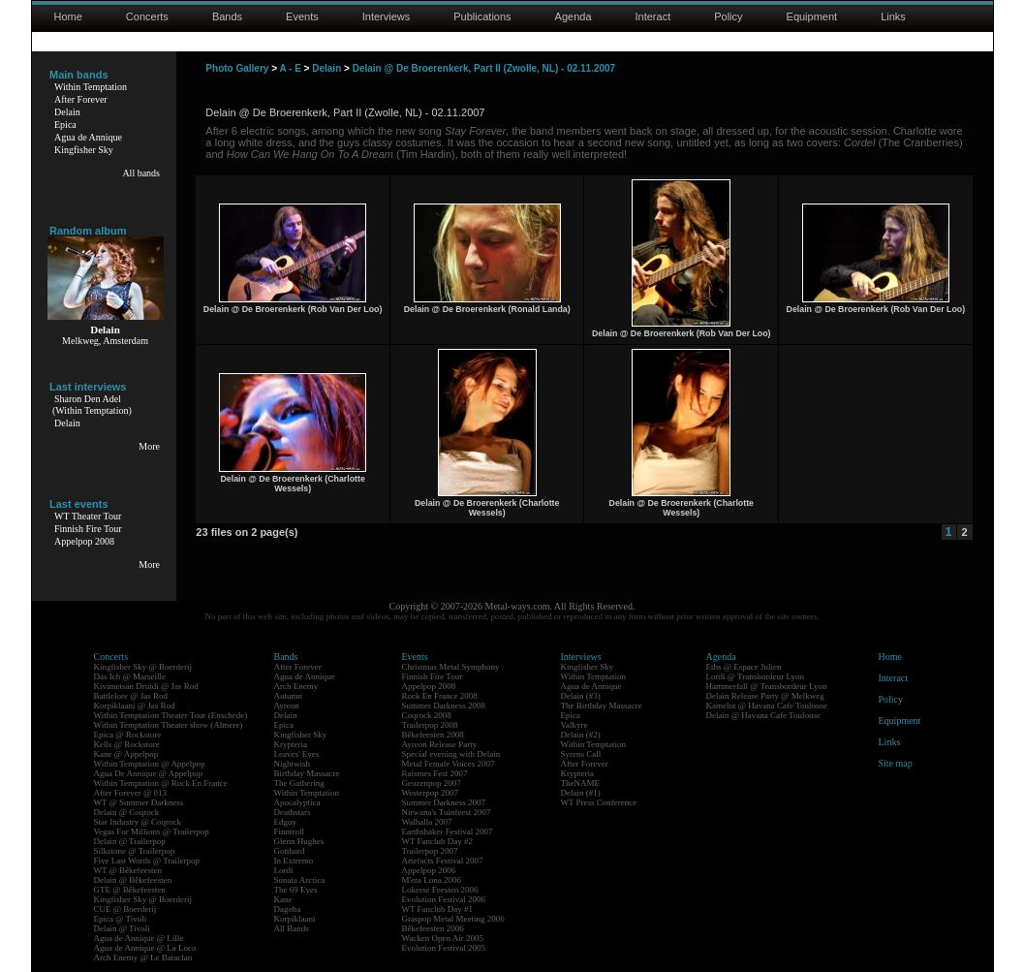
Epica (65, 124)
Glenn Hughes (299, 841)
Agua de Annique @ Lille (139, 938)
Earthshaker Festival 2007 (447, 831)
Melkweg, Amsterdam (105, 340)
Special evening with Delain (451, 754)
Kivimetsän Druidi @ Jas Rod (146, 686)
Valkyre (574, 725)
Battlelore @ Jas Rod (131, 696)
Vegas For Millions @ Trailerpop (151, 831)
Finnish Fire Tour (88, 528)
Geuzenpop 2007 (431, 783)
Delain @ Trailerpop (130, 841)
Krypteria (290, 744)
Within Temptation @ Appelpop (149, 763)
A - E (289, 68)
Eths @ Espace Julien (744, 667)
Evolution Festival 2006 (444, 899)
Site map (896, 763)
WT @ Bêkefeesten (128, 870)
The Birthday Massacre (601, 705)
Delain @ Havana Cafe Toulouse (763, 715)
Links (893, 16)
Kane (283, 899)
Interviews (386, 16)
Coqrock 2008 (426, 715)
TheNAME (581, 783)
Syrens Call (581, 754)
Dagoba (287, 909)
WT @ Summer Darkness (139, 802)
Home (68, 16)
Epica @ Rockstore (128, 734)
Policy (728, 16)
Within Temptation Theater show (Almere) (168, 725)
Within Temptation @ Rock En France (161, 783)
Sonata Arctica (300, 880)
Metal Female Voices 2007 (448, 763)
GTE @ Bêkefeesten (130, 889)
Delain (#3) (581, 696)
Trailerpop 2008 (430, 725)
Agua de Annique (88, 137)
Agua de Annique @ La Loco (145, 948)
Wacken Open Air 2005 (443, 938)
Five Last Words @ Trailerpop (147, 860)
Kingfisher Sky (83, 149)
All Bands (291, 928)
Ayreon (286, 705)
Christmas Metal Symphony (451, 667)
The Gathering (299, 783)
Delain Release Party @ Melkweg (765, 696)
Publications (482, 16)
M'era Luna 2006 (432, 880)
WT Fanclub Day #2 (438, 841)
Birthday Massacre (307, 773)
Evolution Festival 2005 (444, 948)
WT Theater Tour (87, 516)
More (149, 446)
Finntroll (289, 831)
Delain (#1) (581, 793)
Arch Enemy (296, 686)
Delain (67, 112)
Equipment (812, 16)
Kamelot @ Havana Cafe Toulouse (766, 705)
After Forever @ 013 (131, 793)
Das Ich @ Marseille (130, 676)
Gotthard (289, 851)
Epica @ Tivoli (120, 919)
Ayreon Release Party (440, 744)
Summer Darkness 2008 (444, 705)
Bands (227, 16)
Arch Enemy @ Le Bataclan (143, 957)
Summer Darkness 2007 (444, 802)
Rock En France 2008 (440, 696)
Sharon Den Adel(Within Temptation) (92, 404)
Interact (653, 16)
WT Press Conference (599, 802)
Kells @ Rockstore (127, 744)
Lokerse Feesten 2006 (440, 889)
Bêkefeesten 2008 (433, 734)
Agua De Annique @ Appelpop (148, 773)
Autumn (288, 696)
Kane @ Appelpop (126, 754)
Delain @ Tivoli (122, 928)
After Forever (81, 99)
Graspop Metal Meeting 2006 (453, 919)
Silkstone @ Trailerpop (134, 851)
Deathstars (292, 812)
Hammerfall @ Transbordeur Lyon (766, 686)
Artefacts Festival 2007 (442, 860)
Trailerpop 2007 (430, 851)
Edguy (285, 822)
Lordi (284, 870)
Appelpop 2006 (429, 870)
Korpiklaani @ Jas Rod (134, 705)
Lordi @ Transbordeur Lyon (755, 676)
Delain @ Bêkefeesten (133, 880)
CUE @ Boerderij (125, 909)
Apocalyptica (297, 802)
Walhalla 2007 (427, 822)
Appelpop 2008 (84, 541)
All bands (141, 173)
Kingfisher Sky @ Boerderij (143, 667)
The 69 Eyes (296, 889)
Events (302, 16)
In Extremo (294, 860)
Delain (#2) (581, 734)
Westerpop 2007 (430, 793)
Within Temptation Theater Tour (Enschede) (171, 715)
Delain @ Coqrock (127, 812)
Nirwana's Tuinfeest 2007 (446, 812)
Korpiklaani (295, 919)
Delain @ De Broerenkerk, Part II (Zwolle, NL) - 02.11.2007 (484, 68)
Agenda (573, 16)
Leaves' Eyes (297, 754)
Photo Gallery (236, 68)
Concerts (147, 16)
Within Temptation (90, 86)
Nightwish (292, 763)
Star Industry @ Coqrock (138, 822)
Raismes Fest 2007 (435, 773)
